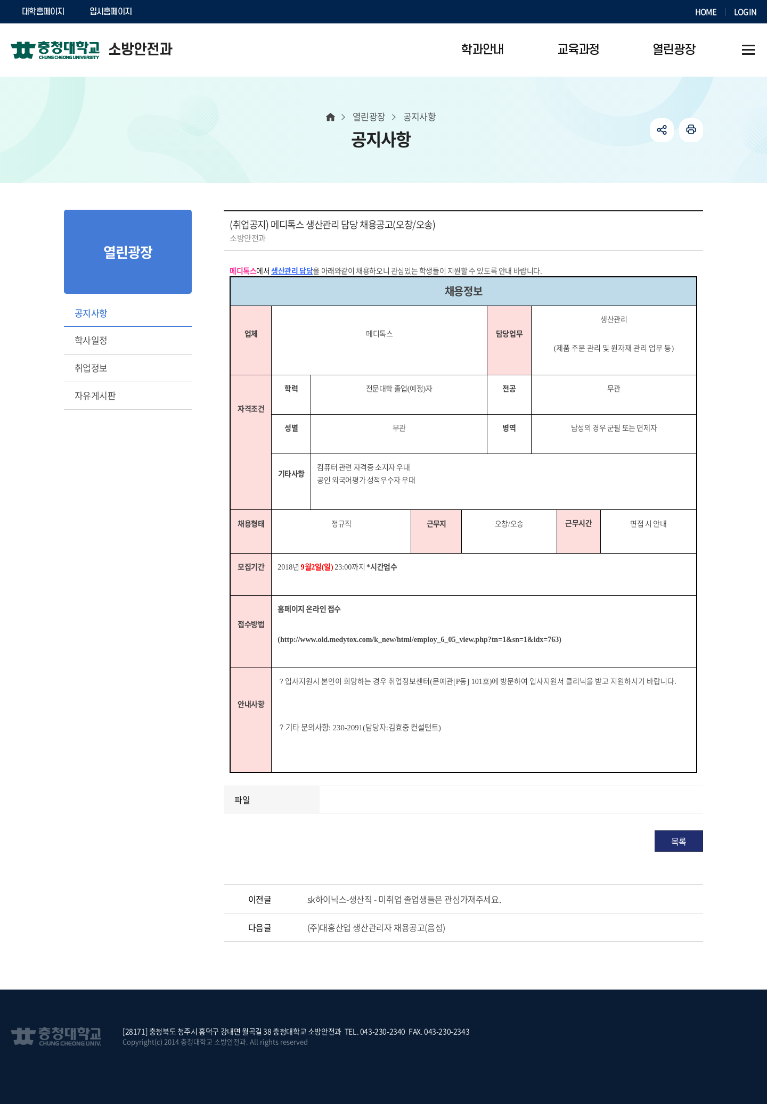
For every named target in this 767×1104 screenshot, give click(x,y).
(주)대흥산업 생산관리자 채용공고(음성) (376, 927)
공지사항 (91, 312)
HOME (705, 12)
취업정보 (91, 367)
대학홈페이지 (43, 12)
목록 (679, 841)
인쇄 (691, 130)
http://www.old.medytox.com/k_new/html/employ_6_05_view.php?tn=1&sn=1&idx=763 (419, 640)
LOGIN (745, 12)
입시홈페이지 (110, 12)
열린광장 (369, 116)
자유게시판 (95, 395)
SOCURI (169, 11)
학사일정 (91, 340)
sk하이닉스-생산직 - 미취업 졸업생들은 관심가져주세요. (404, 899)
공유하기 (662, 130)
